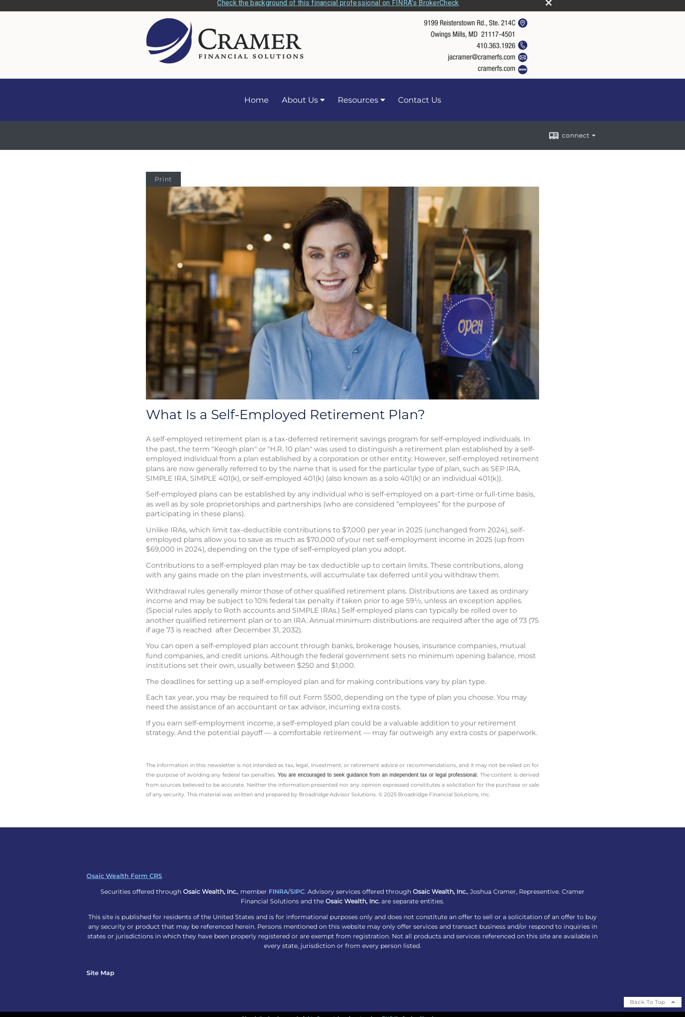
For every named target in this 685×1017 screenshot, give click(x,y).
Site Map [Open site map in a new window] (100, 970)
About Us (300, 97)
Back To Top (652, 999)
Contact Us (419, 97)
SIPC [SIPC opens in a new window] (297, 889)
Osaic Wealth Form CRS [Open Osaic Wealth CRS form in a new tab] (124, 873)
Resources (358, 97)
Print (163, 177)
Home (256, 97)
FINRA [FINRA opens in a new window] (278, 889)
